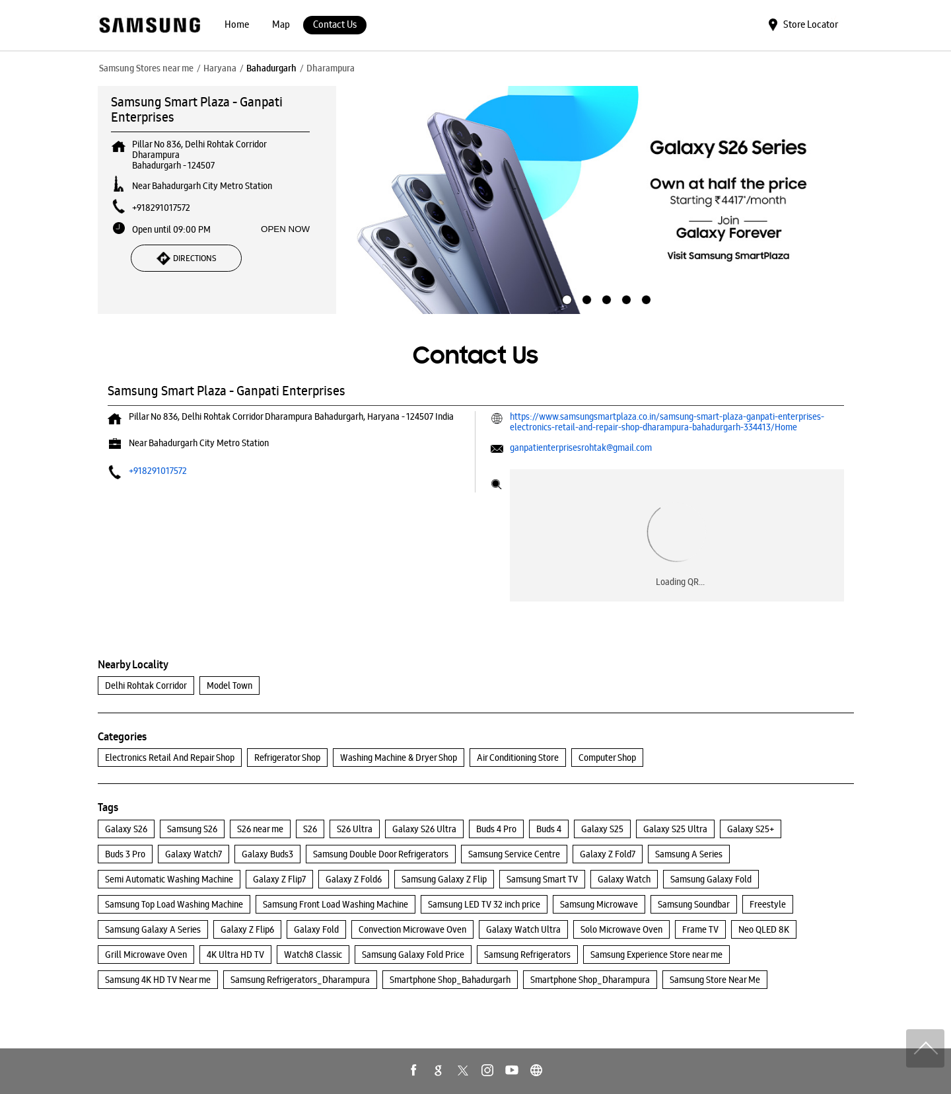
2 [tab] (585, 298)
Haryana (219, 68)
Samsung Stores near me (146, 68)
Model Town (229, 685)
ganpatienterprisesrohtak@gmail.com (581, 447)
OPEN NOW (285, 229)
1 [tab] (565, 298)
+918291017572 (161, 208)
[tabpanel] (605, 200)
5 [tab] (644, 298)
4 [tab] (624, 298)
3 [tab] (605, 298)
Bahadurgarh (271, 68)
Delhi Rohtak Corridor (146, 685)
